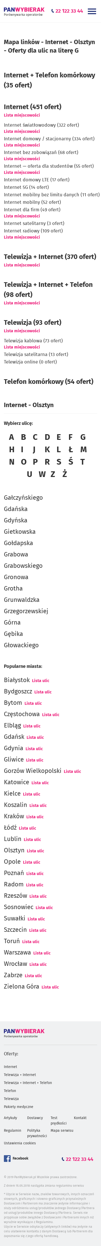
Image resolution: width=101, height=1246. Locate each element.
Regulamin (12, 1130)
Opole (12, 862)
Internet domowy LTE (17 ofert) (36, 180)
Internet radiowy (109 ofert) (33, 231)
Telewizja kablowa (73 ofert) (33, 341)
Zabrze (13, 975)
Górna (12, 623)
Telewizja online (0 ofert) (30, 362)
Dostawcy (35, 1118)
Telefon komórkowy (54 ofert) (48, 381)
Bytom (13, 703)
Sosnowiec (18, 907)
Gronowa (16, 577)
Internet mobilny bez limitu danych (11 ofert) (52, 195)
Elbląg (12, 726)
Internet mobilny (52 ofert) (32, 202)
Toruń (12, 941)
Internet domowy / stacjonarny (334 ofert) (49, 139)
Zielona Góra (21, 987)
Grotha (13, 589)
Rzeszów (15, 896)
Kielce (12, 794)
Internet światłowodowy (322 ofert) (41, 125)
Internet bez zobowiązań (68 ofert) (41, 152)
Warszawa (17, 953)
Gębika (13, 634)
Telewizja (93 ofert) (32, 322)
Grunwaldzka (22, 600)
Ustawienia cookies (20, 1143)
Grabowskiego (23, 566)
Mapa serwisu (62, 1130)
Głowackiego (21, 645)
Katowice (16, 782)
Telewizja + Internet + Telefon (28, 1083)
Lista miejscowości (22, 115)
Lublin (12, 839)
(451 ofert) (32, 107)
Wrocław (15, 964)
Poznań (14, 873)
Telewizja (11, 1099)
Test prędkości (59, 1120)
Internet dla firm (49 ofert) (32, 210)
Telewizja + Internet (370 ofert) (50, 257)
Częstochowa (22, 714)
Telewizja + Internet (20, 1075)
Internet (10, 1067)
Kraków (14, 816)
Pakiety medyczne (18, 1107)
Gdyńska (15, 520)
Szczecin (15, 930)
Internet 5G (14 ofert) (26, 187)
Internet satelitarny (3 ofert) (34, 223)
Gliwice (14, 760)
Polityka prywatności (37, 1133)
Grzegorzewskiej (26, 611)
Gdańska (16, 509)
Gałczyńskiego (23, 498)
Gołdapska (18, 543)
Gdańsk (14, 737)
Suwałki (14, 919)
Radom (14, 884)
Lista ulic (40, 681)
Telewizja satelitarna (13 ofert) (36, 354)
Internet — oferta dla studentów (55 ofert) (49, 166)
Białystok (17, 680)
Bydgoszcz (18, 692)
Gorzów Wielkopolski (32, 771)
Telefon (10, 1091)
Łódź (10, 828)
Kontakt (80, 1118)
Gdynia (13, 748)
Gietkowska (20, 532)
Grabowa (16, 555)
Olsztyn (14, 850)
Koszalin (15, 805)
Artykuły (10, 1118)
